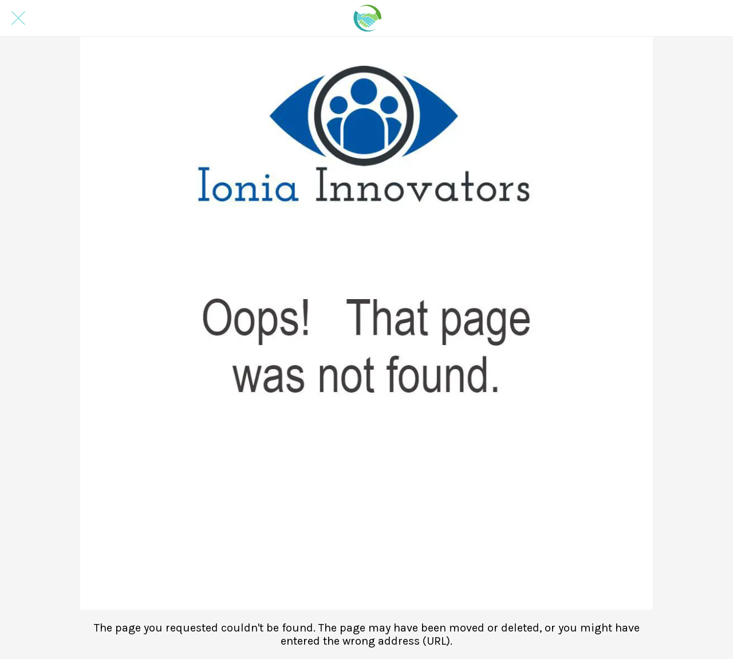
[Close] (18, 18)
